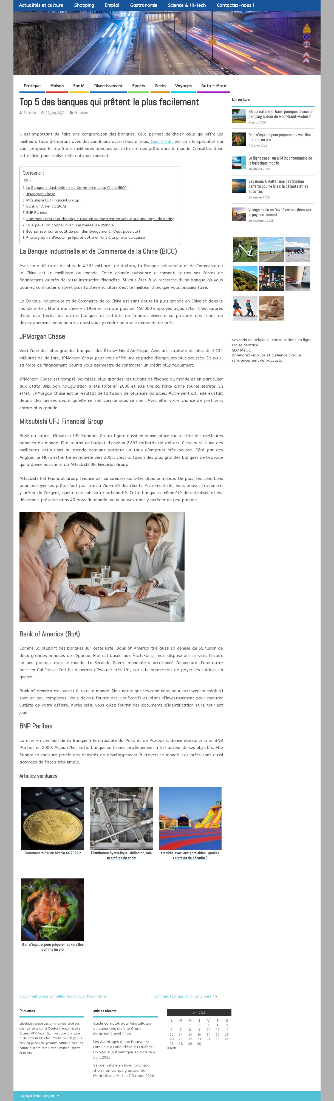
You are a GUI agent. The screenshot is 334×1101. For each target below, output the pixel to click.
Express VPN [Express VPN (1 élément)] (28, 1033)
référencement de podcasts (257, 360)
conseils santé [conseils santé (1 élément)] (37, 1028)
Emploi (112, 5)
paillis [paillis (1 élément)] (77, 1038)
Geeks (160, 85)
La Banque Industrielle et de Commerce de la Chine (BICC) (77, 188)
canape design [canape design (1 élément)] (43, 1023)
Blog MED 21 (45, 33)
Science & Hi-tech (187, 5)
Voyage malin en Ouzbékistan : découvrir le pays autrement (279, 212)
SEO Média (241, 350)
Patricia (30, 113)
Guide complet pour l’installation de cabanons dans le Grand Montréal (122, 1028)
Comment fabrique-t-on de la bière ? (184, 996)
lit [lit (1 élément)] (40, 1038)
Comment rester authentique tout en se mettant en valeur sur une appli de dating (100, 219)
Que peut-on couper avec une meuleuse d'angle (70, 225)
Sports (138, 85)
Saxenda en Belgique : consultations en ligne (272, 340)
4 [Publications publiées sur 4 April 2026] (218, 1025)
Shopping (84, 5)
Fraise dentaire (245, 345)
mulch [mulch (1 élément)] (67, 1038)
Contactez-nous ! (235, 5)
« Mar (171, 1048)
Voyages (183, 85)
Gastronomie (143, 5)
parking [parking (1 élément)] (24, 1043)
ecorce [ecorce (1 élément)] (76, 1028)
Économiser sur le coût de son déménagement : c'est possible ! (83, 231)
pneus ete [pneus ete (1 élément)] (38, 1043)
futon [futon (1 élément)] (42, 1033)
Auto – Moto (213, 85)
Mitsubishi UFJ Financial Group (52, 200)
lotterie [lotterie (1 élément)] (57, 1038)
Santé (78, 85)
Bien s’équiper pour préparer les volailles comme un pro (279, 137)
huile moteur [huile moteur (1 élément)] (28, 1038)
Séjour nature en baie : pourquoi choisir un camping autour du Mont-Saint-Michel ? (280, 114)
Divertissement (108, 85)
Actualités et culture (41, 5)
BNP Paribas (36, 213)
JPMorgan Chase (40, 194)
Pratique (32, 85)
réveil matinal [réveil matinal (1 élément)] (60, 1048)
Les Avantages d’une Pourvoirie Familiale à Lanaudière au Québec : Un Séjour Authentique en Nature (124, 1047)
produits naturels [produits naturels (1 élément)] (58, 1043)
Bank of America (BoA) (46, 206)
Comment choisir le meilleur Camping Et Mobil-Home (64, 996)
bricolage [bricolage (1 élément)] (25, 1023)
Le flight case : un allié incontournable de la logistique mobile (280, 160)
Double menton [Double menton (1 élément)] (59, 1028)
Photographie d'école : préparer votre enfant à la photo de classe (85, 237)
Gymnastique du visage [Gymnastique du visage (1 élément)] (63, 1033)
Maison (57, 85)
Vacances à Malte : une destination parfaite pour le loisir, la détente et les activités (278, 186)
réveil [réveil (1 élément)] (45, 1048)
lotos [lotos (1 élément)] (46, 1038)
